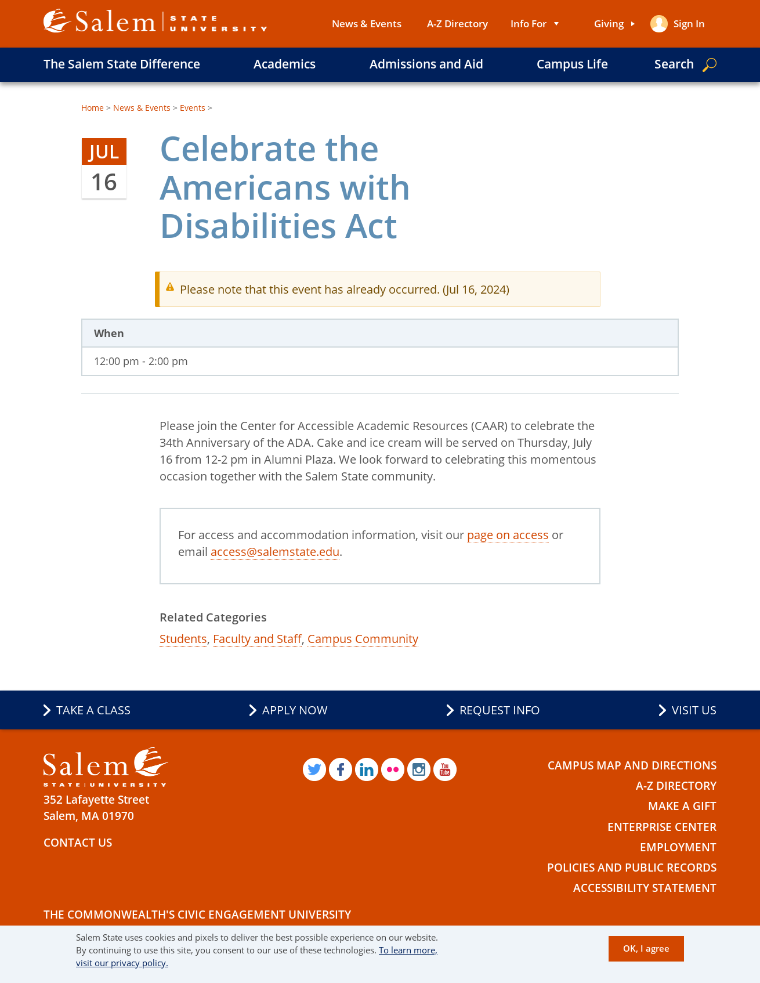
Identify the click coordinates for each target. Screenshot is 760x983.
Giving (609, 23)
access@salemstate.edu (275, 551)
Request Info (499, 710)
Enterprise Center (661, 826)
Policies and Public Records (631, 867)
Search (674, 64)
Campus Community (362, 638)
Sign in (689, 23)
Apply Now (295, 710)
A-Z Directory (457, 23)
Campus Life (572, 64)
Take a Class (93, 710)
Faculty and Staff (257, 638)
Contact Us (78, 842)
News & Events (366, 23)
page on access (508, 535)
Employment (678, 847)
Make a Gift (682, 806)
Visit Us (694, 710)
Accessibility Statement (644, 887)
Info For (529, 23)
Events (192, 107)
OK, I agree (646, 948)
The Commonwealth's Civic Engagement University (197, 914)
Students (183, 638)
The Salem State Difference (122, 64)
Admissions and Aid (426, 64)
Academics (285, 64)
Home (92, 107)
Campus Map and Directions (632, 765)
